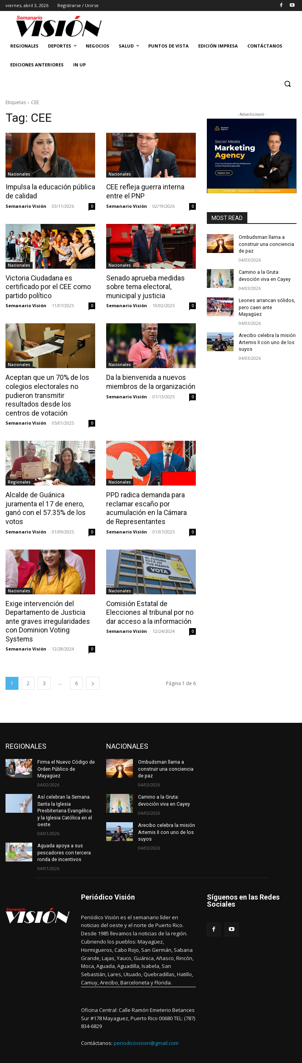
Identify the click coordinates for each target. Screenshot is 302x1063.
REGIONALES (26, 733)
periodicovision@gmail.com (146, 1027)
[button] (287, 84)
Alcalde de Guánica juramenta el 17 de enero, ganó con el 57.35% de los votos (50, 501)
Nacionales (19, 174)
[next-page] (92, 670)
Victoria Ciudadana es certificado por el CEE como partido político (47, 286)
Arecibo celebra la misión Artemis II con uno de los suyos (266, 333)
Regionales (19, 479)
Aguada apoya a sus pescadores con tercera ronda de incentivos (63, 837)
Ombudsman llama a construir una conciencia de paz (266, 244)
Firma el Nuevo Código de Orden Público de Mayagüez (65, 755)
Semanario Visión (26, 205)
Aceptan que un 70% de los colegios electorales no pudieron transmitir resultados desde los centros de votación (49, 393)
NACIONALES (127, 733)
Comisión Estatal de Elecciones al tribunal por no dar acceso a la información (147, 608)
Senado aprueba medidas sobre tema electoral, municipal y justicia (143, 286)
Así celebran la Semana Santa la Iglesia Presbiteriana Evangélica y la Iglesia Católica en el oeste (66, 797)
